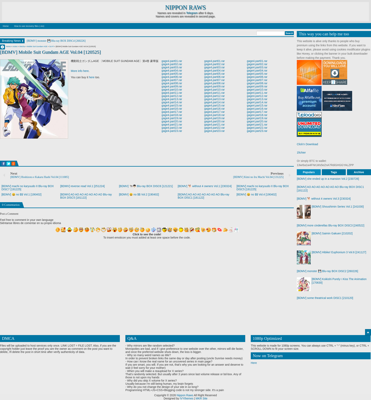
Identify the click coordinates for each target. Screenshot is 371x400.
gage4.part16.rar (171, 108)
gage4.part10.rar (171, 89)
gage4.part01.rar (171, 61)
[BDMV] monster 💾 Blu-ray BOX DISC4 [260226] (56, 40)
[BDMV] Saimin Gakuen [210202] (332, 233)
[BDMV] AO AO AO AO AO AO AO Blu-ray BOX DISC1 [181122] (203, 196)
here (91, 77)
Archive (359, 172)
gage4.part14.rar (171, 102)
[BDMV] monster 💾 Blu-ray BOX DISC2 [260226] (327, 271)
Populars (309, 172)
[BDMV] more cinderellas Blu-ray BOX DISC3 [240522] (330, 225)
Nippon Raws (185, 7)
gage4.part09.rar (171, 86)
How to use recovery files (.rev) (29, 26)
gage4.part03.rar (171, 67)
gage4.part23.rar (171, 130)
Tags (334, 172)
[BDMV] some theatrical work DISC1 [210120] (325, 298)
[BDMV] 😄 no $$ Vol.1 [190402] (21, 194)
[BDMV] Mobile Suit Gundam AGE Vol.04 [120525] (50, 52)
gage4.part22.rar (171, 127)
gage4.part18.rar (171, 115)
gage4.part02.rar (171, 64)
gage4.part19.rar (171, 118)
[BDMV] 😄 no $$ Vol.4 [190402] (256, 194)
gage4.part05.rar (171, 73)
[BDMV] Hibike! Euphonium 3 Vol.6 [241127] (339, 252)
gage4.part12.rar (171, 96)
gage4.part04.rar (171, 70)
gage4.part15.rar (171, 105)
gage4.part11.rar (171, 92)
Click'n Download (307, 144)
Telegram (192, 12)
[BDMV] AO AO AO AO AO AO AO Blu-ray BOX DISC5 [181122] (86, 196)
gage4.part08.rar (171, 83)
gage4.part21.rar (171, 124)
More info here (80, 70)
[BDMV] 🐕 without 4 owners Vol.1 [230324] (205, 186)
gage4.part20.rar (171, 121)
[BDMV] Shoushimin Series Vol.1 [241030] (338, 206)
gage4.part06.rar (171, 76)
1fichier (301, 152)
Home (6, 26)
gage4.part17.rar (171, 111)
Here (254, 362)
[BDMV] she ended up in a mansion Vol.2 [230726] (328, 178)
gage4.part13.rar (171, 99)
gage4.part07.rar (171, 80)
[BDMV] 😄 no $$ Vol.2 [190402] (139, 194)
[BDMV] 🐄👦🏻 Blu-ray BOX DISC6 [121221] (146, 186)
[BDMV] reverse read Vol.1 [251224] (82, 186)
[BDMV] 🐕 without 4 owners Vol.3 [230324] (324, 198)
